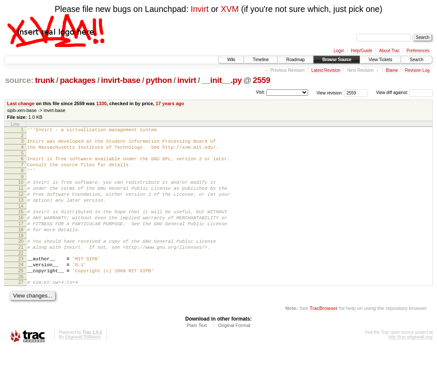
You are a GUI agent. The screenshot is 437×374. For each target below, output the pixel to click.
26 (20, 300)
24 (20, 286)
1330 (101, 103)
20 (20, 259)
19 (20, 253)
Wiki (231, 59)
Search (416, 59)
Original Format (234, 350)
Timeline (260, 59)
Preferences (418, 50)
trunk (45, 80)
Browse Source (336, 59)
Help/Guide (361, 50)
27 (20, 306)
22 (20, 273)
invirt (186, 80)
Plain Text (196, 350)
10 (20, 189)
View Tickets (380, 59)
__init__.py (221, 80)
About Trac (389, 50)
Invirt (200, 9)
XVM (230, 9)
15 (20, 224)
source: (19, 80)
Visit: (260, 92)
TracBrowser (323, 333)
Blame (392, 70)
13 (20, 211)
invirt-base (120, 80)
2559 (261, 80)
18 (20, 246)
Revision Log (417, 70)
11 (20, 197)
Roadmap (295, 59)
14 (20, 218)
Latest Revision (325, 70)
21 (20, 266)
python (159, 80)
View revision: (330, 92)
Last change (21, 103)
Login (339, 50)
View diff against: (404, 92)
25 (20, 293)
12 (20, 204)
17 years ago (170, 103)
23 (20, 279)
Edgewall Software (82, 362)
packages (78, 80)
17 (20, 238)
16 (20, 231)
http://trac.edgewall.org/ (410, 362)
